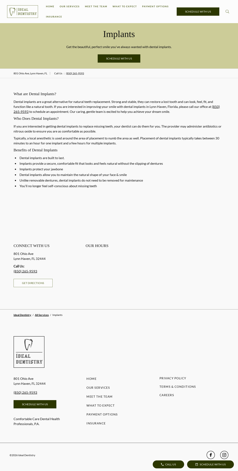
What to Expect (125, 6)
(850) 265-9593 (75, 73)
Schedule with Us (198, 11)
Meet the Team (96, 6)
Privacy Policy (172, 378)
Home (50, 6)
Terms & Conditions (177, 386)
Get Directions (33, 282)
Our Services (70, 6)
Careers (166, 395)
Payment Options (155, 6)
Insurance (54, 16)
